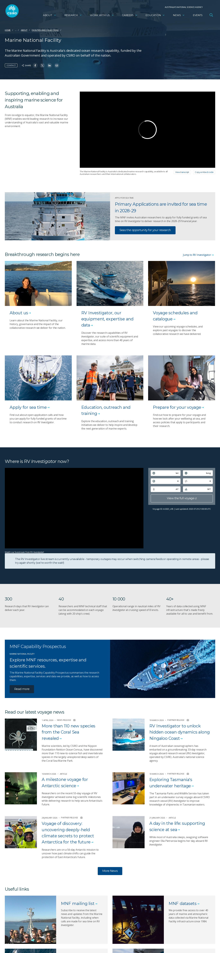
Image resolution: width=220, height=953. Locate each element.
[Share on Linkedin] (49, 65)
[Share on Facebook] (35, 65)
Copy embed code (204, 172)
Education (155, 15)
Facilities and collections (45, 30)
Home (8, 30)
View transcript (182, 172)
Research (73, 15)
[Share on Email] (56, 65)
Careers (130, 15)
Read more (21, 689)
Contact (11, 65)
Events (198, 15)
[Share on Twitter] (42, 65)
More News (110, 871)
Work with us (102, 15)
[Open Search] (211, 15)
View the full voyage (182, 498)
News (179, 15)
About (49, 15)
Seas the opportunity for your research (145, 230)
